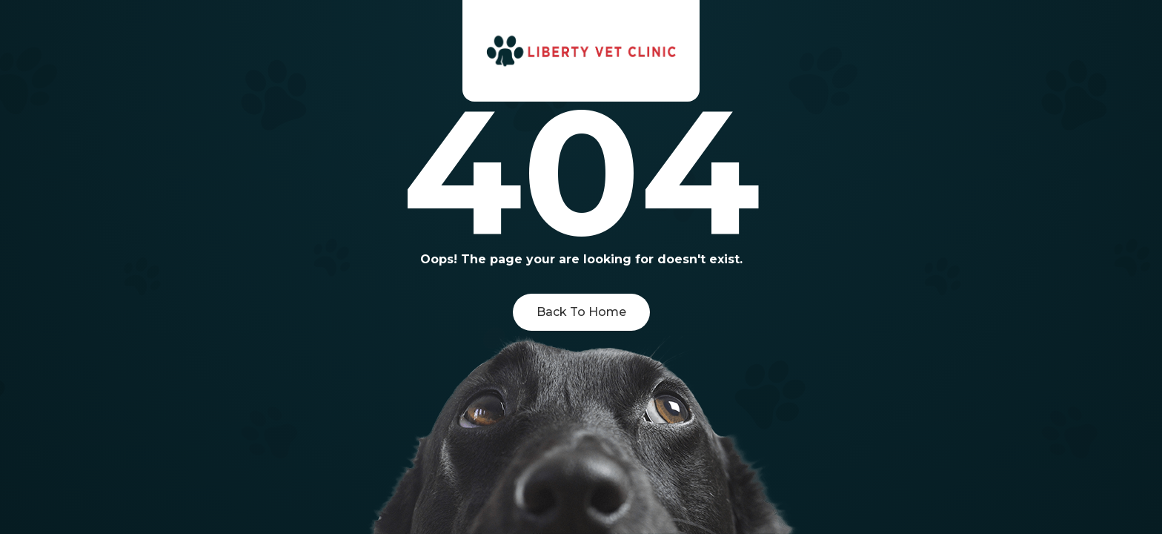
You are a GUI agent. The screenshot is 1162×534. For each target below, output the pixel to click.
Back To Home (581, 312)
